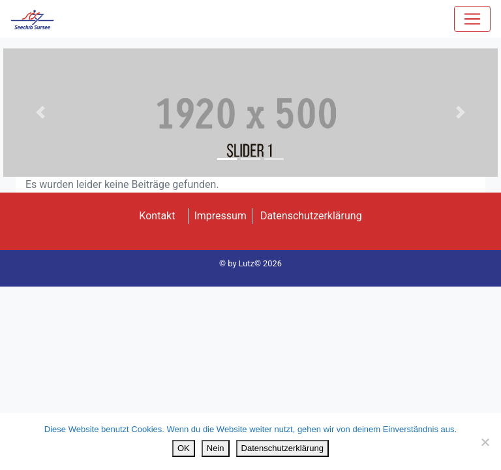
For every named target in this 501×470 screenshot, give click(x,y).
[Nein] (484, 441)
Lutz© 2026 (260, 263)
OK (183, 448)
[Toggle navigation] (472, 19)
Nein (215, 448)
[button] (40, 112)
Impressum (220, 216)
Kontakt (157, 216)
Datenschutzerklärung (311, 216)
